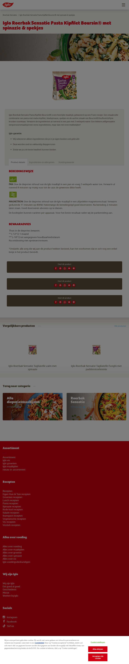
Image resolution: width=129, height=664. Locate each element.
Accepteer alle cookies (97, 657)
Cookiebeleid (39, 643)
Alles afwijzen (98, 649)
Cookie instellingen (98, 642)
